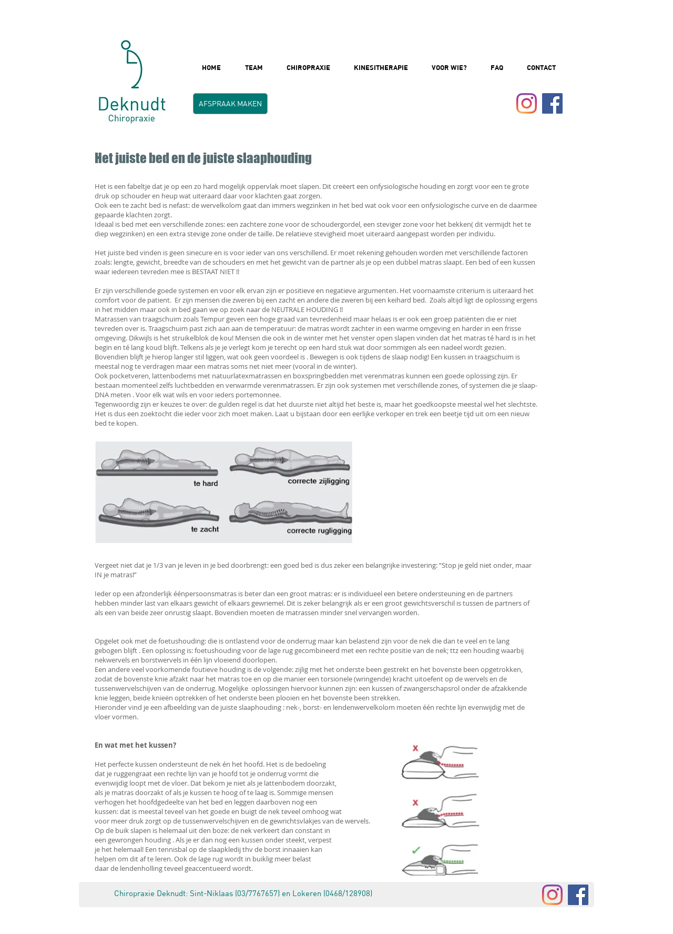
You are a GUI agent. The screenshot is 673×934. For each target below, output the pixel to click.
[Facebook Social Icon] (552, 103)
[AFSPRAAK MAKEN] (230, 103)
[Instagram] (526, 103)
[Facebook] (578, 895)
